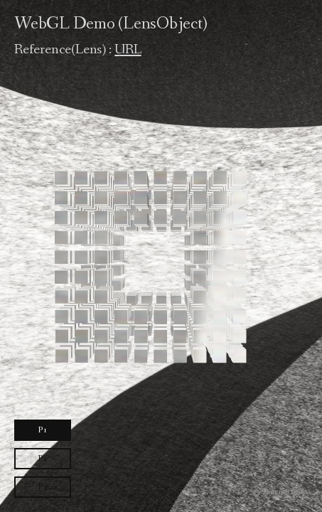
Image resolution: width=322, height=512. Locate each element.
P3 (43, 487)
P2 (43, 458)
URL (127, 49)
